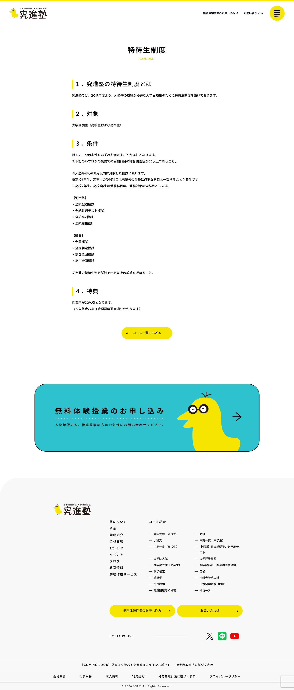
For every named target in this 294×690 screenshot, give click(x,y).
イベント (116, 554)
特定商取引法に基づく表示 (195, 665)
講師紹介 (116, 535)
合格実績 (116, 541)
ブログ (115, 560)
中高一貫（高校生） (166, 547)
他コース (205, 591)
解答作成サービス (123, 573)
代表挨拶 (86, 677)
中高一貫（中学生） (212, 541)
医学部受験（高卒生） (168, 565)
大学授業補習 (208, 559)
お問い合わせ (249, 13)
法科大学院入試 (209, 578)
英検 (202, 572)
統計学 (158, 578)
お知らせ (116, 547)
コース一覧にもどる (147, 333)
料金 (113, 528)
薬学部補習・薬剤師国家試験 (218, 565)
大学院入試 (161, 559)
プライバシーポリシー (225, 677)
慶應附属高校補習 (165, 591)
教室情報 (116, 566)
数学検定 (159, 572)
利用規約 (138, 677)
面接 (202, 534)
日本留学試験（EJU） (213, 585)
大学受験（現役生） (166, 534)
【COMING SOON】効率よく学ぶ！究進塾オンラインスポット (125, 665)
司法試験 (159, 585)
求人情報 (112, 677)
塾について (118, 522)
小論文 (158, 541)
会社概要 (59, 677)
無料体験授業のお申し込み (209, 13)
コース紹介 (157, 522)
